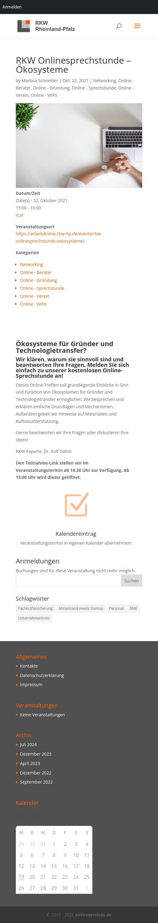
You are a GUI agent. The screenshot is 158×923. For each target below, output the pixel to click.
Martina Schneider (40, 80)
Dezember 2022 (35, 773)
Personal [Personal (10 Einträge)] (116, 608)
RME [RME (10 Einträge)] (133, 608)
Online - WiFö (44, 95)
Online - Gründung (51, 88)
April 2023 (30, 763)
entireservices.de (93, 915)
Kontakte (29, 666)
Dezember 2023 (35, 754)
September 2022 (36, 782)
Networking (104, 80)
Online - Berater (36, 272)
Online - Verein (35, 296)
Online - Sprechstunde (94, 88)
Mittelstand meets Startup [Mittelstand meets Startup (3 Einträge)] (81, 608)
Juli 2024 (28, 744)
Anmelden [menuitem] (12, 7)
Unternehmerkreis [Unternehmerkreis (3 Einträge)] (34, 618)
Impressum (31, 684)
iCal (19, 215)
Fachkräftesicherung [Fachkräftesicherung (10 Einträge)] (35, 608)
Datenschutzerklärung (42, 675)
